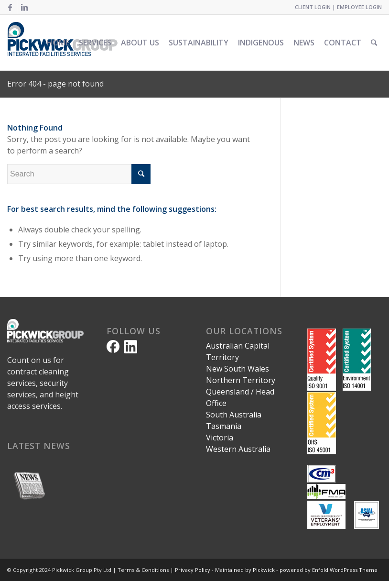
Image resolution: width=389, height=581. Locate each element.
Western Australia (238, 449)
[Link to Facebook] (10, 7)
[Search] (374, 42)
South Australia (233, 414)
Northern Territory (240, 380)
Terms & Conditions (143, 569)
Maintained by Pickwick (245, 569)
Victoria (219, 437)
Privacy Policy (192, 569)
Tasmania (223, 426)
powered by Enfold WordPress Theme (329, 569)
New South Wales (237, 368)
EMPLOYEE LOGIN (359, 7)
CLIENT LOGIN (313, 7)
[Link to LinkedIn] (24, 7)
